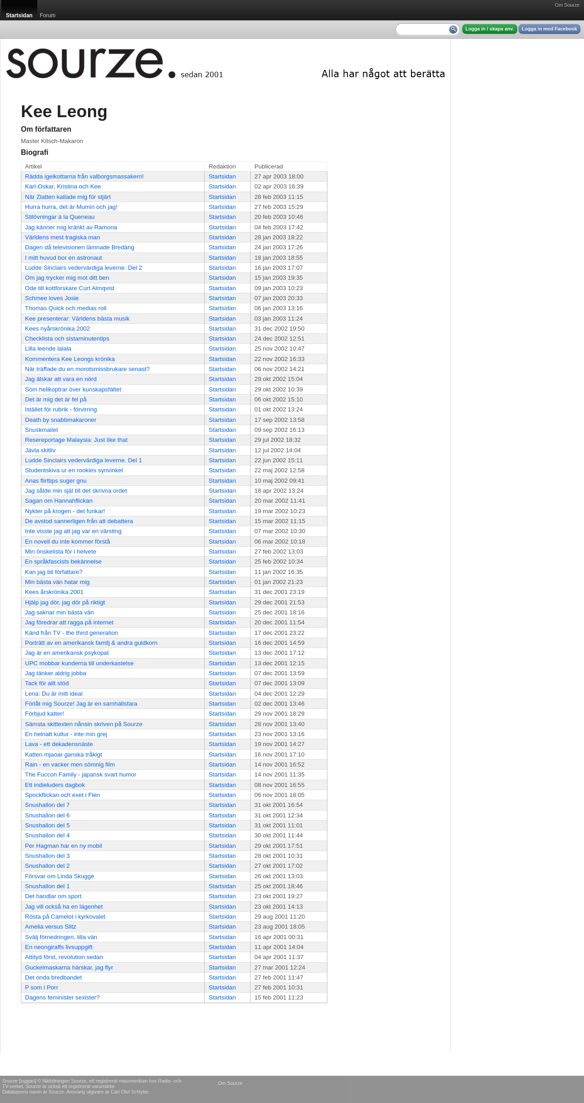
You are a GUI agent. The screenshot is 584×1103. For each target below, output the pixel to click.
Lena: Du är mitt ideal (54, 693)
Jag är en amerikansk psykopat (67, 652)
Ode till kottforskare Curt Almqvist (69, 288)
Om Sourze (567, 5)
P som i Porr (41, 987)
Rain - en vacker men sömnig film (70, 764)
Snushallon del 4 (47, 835)
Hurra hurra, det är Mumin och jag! (71, 206)
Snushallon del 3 (47, 855)
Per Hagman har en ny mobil (63, 845)
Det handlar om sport (53, 896)
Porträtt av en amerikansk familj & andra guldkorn (91, 642)
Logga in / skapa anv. (489, 28)
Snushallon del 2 (47, 865)
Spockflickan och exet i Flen (62, 794)
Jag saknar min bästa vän (59, 612)
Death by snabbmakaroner (60, 419)
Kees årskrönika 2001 (54, 592)
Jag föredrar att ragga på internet (69, 622)
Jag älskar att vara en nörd (61, 379)
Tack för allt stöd (47, 683)
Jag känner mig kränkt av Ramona (71, 227)
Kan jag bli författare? (54, 572)
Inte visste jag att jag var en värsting (73, 531)
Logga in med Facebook (549, 28)
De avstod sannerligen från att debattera (79, 521)
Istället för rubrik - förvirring (61, 409)
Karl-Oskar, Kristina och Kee (63, 186)
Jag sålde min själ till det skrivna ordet (76, 490)
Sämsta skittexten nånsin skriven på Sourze (84, 724)
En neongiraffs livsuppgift (59, 947)
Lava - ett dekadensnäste (59, 744)
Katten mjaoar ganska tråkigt (63, 754)
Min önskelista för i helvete (60, 551)
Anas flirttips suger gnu (56, 480)
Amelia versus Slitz (50, 926)
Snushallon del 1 (47, 886)
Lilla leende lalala (48, 348)
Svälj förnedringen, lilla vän (61, 937)
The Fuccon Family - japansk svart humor (80, 774)
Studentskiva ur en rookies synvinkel (74, 470)
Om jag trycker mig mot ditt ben (67, 277)
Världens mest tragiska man (62, 237)
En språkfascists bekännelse (63, 561)
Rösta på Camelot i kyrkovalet (65, 916)
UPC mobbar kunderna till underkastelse (79, 663)
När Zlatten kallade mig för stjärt (68, 196)
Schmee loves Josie (52, 298)
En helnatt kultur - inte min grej (66, 734)
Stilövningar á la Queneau (59, 216)
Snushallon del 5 (47, 825)
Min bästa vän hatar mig (57, 582)
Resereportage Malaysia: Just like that (76, 439)
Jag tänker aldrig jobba (55, 673)
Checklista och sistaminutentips (67, 338)
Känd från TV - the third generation (71, 632)
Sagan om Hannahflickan (59, 500)
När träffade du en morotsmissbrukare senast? (87, 369)
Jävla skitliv (40, 450)
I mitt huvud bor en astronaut (63, 257)
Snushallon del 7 (47, 804)
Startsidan (222, 176)
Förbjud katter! (44, 713)
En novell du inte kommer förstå (67, 541)
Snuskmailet (41, 429)
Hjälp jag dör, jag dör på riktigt (65, 602)
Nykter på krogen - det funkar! (65, 511)
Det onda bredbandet (53, 977)
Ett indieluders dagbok (55, 784)
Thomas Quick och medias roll (65, 308)
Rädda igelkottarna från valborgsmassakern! (84, 176)
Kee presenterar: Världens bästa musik (77, 318)
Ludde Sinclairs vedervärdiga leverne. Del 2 (83, 267)
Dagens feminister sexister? (62, 997)
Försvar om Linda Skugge (59, 876)
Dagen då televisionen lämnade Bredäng (79, 247)
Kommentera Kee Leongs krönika (70, 359)
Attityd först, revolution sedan (64, 957)
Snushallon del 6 (47, 815)
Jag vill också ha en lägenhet (64, 906)
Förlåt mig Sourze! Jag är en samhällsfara (81, 703)
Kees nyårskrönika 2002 (57, 328)
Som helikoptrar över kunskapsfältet (73, 389)
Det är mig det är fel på (56, 399)
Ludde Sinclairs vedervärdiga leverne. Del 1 (83, 460)
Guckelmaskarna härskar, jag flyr (69, 967)
